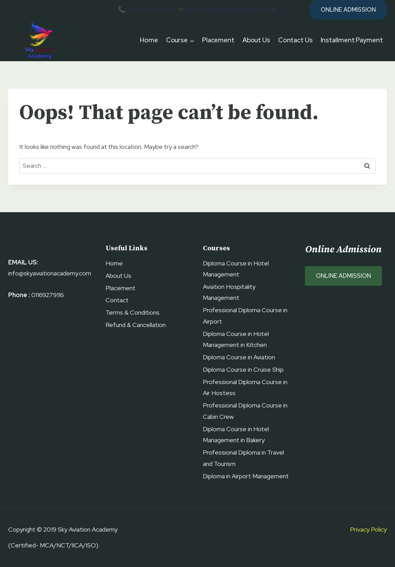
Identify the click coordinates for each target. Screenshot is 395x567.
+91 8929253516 (152, 9)
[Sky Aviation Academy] (38, 40)
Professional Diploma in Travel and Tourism (243, 457)
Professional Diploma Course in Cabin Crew (245, 410)
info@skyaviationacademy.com (231, 9)
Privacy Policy (368, 529)
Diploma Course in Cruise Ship (243, 369)
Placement (218, 40)
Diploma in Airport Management (246, 476)
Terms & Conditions (133, 312)
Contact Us (295, 40)
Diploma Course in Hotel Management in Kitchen (236, 339)
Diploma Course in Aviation (239, 357)
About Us (256, 40)
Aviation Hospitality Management (229, 292)
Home (149, 40)
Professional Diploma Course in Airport (245, 315)
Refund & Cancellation (136, 325)
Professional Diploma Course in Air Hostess (245, 387)
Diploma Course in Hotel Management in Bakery (236, 434)
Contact (117, 300)
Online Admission (348, 9)
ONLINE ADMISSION (343, 276)
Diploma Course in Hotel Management (236, 268)
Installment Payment (352, 40)
